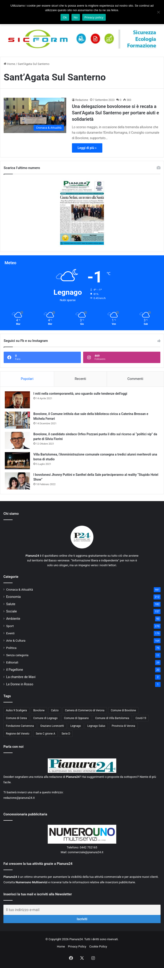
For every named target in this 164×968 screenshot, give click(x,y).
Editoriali (12, 662)
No (76, 17)
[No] (158, 12)
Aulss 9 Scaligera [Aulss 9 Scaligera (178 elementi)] (16, 710)
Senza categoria (17, 655)
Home (9, 64)
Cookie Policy (98, 946)
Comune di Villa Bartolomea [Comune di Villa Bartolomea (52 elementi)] (112, 718)
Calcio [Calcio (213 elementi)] (54, 710)
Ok (65, 17)
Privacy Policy (77, 946)
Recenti (80, 379)
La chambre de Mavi (21, 677)
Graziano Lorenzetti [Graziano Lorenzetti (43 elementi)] (52, 725)
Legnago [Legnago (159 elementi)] (75, 725)
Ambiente (13, 618)
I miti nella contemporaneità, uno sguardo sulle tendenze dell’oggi (80, 393)
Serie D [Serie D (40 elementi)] (65, 733)
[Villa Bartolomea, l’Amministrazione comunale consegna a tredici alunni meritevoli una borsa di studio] (17, 460)
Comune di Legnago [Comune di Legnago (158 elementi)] (45, 718)
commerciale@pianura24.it (85, 852)
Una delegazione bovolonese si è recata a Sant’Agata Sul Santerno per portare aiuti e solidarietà (115, 113)
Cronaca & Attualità (19, 589)
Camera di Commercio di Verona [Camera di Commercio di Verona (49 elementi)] (85, 710)
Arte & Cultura (15, 640)
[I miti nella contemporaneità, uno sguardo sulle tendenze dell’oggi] (17, 399)
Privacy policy (94, 17)
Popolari (27, 379)
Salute (10, 604)
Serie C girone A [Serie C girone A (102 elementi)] (45, 733)
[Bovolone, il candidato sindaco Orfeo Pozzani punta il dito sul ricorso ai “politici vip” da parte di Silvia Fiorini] (17, 440)
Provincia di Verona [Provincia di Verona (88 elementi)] (123, 725)
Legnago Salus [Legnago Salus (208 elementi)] (96, 725)
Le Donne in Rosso (19, 684)
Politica (11, 648)
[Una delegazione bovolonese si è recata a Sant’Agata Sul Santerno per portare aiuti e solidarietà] (35, 115)
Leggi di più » (87, 148)
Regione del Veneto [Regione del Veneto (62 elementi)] (17, 733)
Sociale (11, 611)
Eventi (10, 633)
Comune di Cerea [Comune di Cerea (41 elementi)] (16, 718)
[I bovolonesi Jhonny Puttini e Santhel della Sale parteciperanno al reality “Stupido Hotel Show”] (17, 480)
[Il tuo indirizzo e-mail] (82, 910)
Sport (10, 626)
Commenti (135, 379)
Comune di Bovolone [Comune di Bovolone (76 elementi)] (123, 710)
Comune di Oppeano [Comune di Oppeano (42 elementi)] (76, 718)
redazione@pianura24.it (19, 797)
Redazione (81, 100)
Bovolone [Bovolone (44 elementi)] (39, 710)
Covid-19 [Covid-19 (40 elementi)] (140, 718)
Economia (13, 597)
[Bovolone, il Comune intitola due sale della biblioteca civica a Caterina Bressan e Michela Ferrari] (17, 420)
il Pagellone (14, 669)
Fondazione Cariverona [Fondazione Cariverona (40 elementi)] (20, 725)
